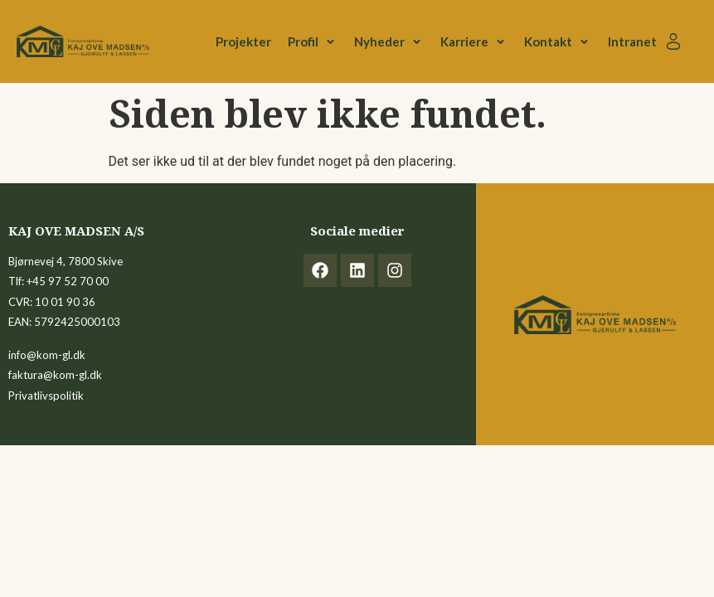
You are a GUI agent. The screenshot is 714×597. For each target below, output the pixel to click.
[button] (312, 42)
